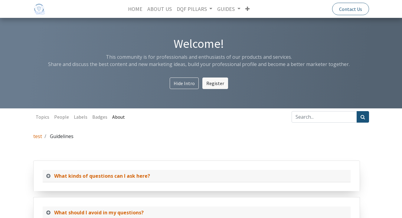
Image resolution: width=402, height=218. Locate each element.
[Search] (363, 117)
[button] (247, 8)
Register (215, 83)
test (37, 136)
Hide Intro (184, 83)
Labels (80, 117)
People (61, 117)
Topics (42, 117)
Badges (99, 117)
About (118, 117)
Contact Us (350, 9)
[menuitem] (135, 8)
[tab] (197, 176)
